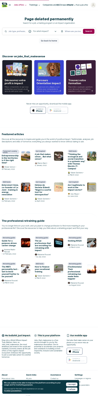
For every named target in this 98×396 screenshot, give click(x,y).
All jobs (29, 378)
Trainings (34, 5)
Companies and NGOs (54, 5)
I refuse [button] (71, 389)
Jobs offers (20, 5)
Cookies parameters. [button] (13, 391)
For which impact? (45, 31)
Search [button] (88, 31)
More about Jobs (8, 378)
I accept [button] (72, 384)
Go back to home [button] (49, 41)
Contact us (54, 378)
